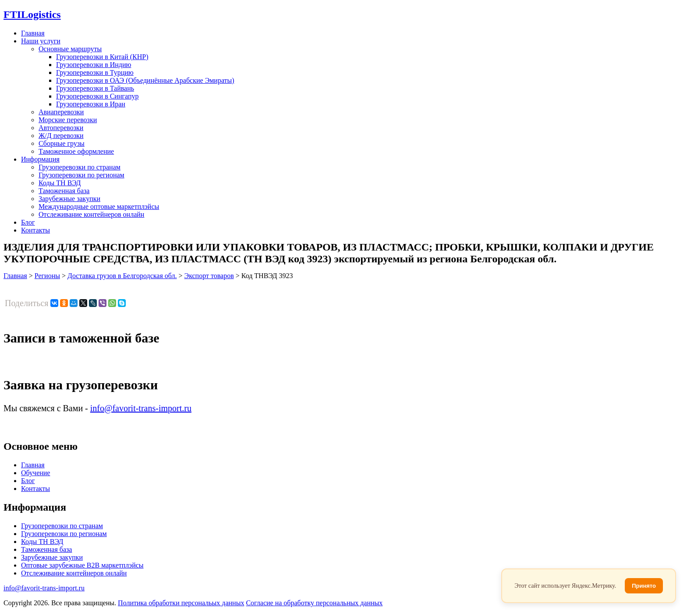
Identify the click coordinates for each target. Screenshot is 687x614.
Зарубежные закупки (69, 198)
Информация (40, 159)
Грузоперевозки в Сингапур (97, 96)
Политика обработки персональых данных (181, 603)
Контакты (35, 230)
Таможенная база (64, 190)
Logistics (32, 14)
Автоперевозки (61, 127)
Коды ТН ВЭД (60, 183)
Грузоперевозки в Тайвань (95, 88)
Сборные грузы (62, 143)
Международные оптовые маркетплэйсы (99, 206)
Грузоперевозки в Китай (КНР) (102, 56)
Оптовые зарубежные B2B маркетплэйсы (82, 565)
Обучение (35, 472)
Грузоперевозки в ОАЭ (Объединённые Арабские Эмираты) (145, 80)
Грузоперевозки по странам (79, 167)
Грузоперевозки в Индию (93, 64)
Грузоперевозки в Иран (90, 104)
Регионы (47, 275)
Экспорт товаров (209, 275)
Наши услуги (40, 41)
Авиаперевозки (61, 112)
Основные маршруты (70, 49)
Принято (644, 585)
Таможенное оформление (76, 151)
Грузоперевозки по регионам (81, 175)
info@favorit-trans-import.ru (140, 408)
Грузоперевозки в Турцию (95, 72)
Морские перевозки (68, 120)
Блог (28, 222)
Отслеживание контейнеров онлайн (91, 214)
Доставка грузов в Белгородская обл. (122, 275)
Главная (33, 33)
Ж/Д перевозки (61, 135)
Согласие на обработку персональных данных (314, 603)
